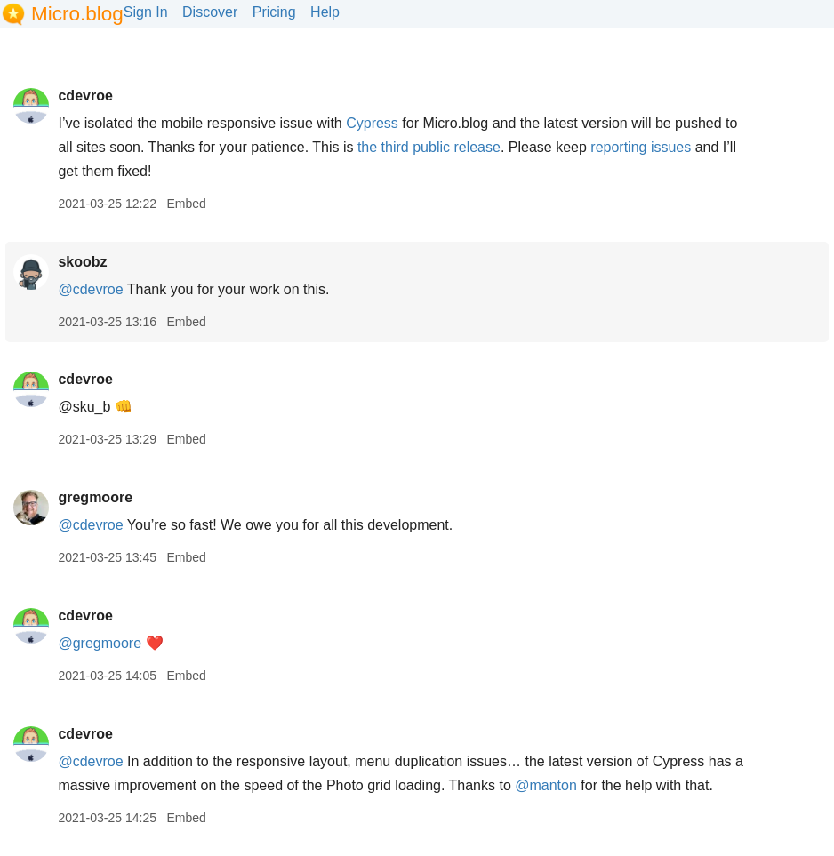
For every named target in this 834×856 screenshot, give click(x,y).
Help (325, 12)
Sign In (146, 12)
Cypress (372, 123)
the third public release (429, 147)
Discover (209, 12)
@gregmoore (99, 643)
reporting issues (640, 147)
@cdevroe (90, 289)
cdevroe (85, 95)
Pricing (274, 12)
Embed (185, 203)
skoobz (82, 261)
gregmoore (95, 497)
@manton (546, 785)
